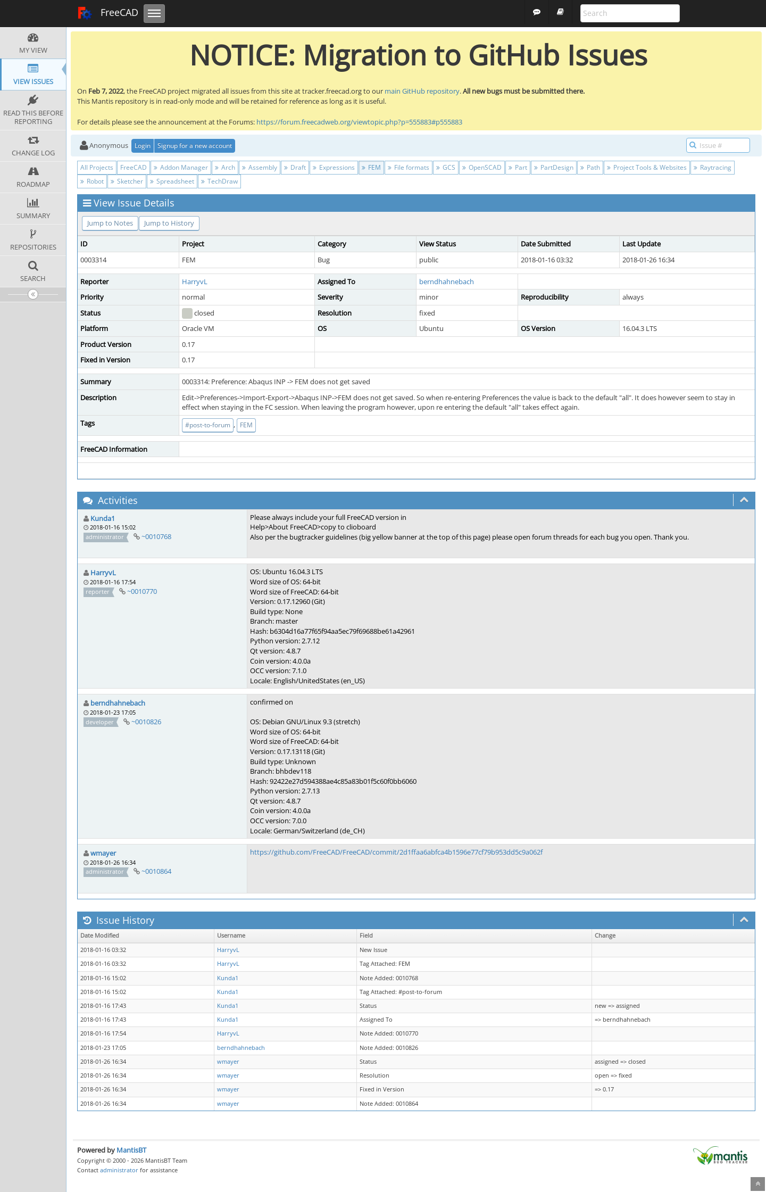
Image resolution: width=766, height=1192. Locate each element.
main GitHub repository (422, 91)
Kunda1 (102, 518)
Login (143, 145)
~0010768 (156, 536)
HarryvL (194, 281)
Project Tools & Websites (647, 167)
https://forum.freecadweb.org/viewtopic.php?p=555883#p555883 (359, 122)
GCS (445, 167)
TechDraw (219, 181)
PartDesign (553, 167)
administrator (119, 1170)
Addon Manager (181, 167)
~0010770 (142, 591)
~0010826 (146, 721)
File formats (408, 167)
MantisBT (131, 1150)
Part (518, 167)
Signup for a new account (194, 145)
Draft (295, 167)
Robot (92, 181)
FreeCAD (107, 13)
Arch (225, 167)
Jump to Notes (110, 223)
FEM (371, 167)
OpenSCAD (482, 167)
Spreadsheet (172, 181)
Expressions (334, 167)
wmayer (103, 853)
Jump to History (169, 223)
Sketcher (127, 181)
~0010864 (156, 871)
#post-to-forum (207, 424)
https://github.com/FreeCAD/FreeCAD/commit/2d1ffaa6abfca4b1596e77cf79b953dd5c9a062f (396, 852)
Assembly (259, 167)
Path (590, 167)
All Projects (96, 167)
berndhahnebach (446, 281)
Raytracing (712, 167)
